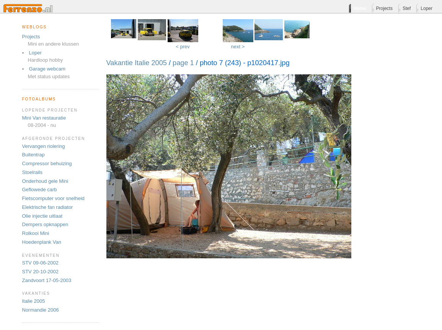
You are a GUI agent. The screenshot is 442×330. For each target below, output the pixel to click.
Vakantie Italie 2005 (136, 63)
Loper (35, 53)
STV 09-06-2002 (40, 263)
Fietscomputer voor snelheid (53, 198)
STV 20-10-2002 (40, 271)
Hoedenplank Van (41, 242)
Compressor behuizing (47, 163)
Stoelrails (32, 172)
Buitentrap (33, 155)
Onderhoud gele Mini (45, 181)
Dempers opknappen (45, 224)
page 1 (183, 63)
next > (238, 46)
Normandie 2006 (40, 310)
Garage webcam (47, 69)
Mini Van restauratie (44, 118)
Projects (31, 36)
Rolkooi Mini (35, 233)
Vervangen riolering (43, 146)
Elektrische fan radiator (47, 207)
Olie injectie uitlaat (42, 216)
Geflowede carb (39, 189)
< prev (183, 46)
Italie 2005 (33, 301)
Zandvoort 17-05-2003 (47, 280)
